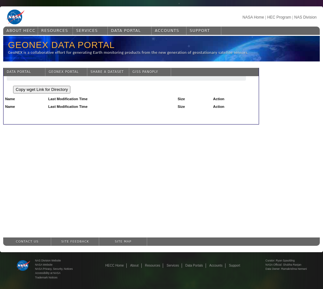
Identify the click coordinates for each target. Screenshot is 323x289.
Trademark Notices (46, 277)
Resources (54, 30)
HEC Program (279, 17)
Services (87, 30)
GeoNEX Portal (64, 72)
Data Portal (126, 30)
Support (200, 30)
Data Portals (194, 265)
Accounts (167, 30)
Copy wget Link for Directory (42, 89)
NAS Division (305, 17)
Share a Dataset (107, 72)
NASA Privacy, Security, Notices (54, 268)
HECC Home (114, 265)
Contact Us (27, 241)
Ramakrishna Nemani (294, 268)
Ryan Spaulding (285, 260)
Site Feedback (75, 241)
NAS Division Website (48, 260)
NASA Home (253, 17)
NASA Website (44, 264)
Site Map (123, 241)
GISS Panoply (145, 72)
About (134, 265)
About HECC (20, 30)
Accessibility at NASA (48, 273)
